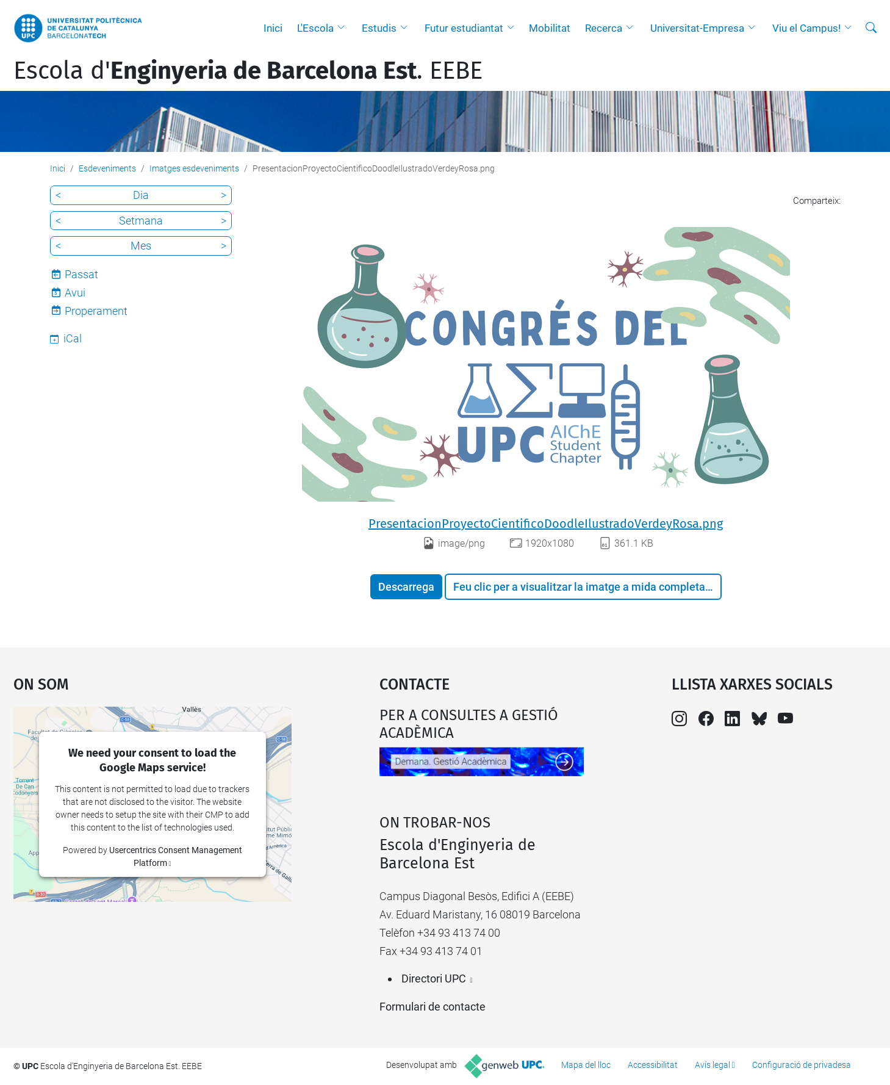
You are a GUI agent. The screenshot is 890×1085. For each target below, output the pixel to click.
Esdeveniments (107, 168)
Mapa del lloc (586, 1065)
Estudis (379, 28)
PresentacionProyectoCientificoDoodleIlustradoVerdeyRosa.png (545, 523)
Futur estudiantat (464, 28)
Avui (75, 292)
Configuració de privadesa (801, 1065)
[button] (344, 28)
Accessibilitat (653, 1065)
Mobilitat (549, 28)
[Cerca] (871, 28)
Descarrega (406, 586)
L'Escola (315, 28)
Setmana (141, 220)
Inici (273, 28)
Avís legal (712, 1065)
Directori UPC (433, 978)
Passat (81, 274)
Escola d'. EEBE (248, 70)
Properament (96, 311)
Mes (141, 245)
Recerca (603, 28)
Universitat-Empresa (697, 28)
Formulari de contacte (432, 1006)
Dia (141, 195)
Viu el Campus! (806, 28)
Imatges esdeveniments (194, 168)
